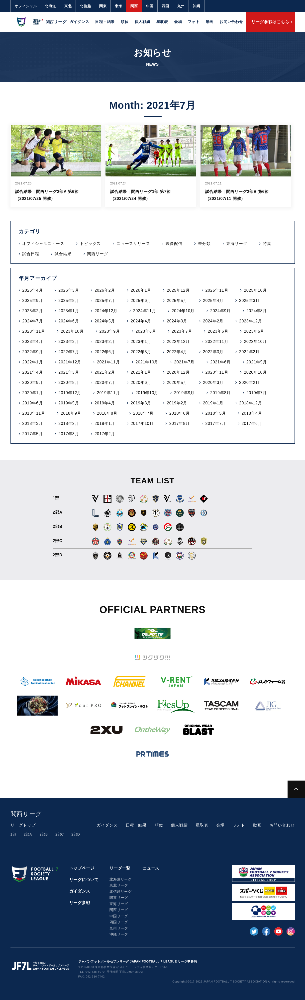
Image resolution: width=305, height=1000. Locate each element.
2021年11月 (108, 362)
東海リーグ (236, 243)
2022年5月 (141, 352)
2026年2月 (105, 290)
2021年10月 (146, 362)
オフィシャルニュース (43, 243)
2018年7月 (143, 413)
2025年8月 (68, 300)
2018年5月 (215, 413)
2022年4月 (177, 352)
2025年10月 (255, 290)
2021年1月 (141, 372)
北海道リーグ (120, 879)
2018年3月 (32, 423)
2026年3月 (68, 290)
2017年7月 (215, 423)
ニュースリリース (133, 243)
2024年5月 (105, 321)
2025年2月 (32, 311)
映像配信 (174, 243)
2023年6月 (218, 331)
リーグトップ (23, 825)
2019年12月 (69, 393)
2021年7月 (184, 362)
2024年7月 (32, 321)
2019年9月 (184, 393)
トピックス (90, 243)
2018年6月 (179, 413)
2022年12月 (178, 341)
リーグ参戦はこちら (270, 22)
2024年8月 (256, 311)
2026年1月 (141, 290)
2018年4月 (251, 413)
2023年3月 (68, 341)
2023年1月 (141, 341)
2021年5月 (256, 362)
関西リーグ (97, 254)
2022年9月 (32, 352)
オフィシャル (26, 6)
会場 (178, 21)
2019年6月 (32, 403)
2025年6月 (141, 300)
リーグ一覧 (119, 868)
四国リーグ (118, 922)
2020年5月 (177, 382)
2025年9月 (32, 300)
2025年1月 (68, 311)
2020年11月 (216, 372)
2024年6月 (68, 321)
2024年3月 (177, 321)
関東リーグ (118, 898)
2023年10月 (72, 331)
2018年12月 (250, 403)
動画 (210, 21)
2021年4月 (32, 372)
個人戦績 (142, 21)
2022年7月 (68, 352)
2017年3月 (68, 434)
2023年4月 (32, 341)
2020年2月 (249, 382)
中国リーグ (118, 916)
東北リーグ (118, 885)
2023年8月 (145, 331)
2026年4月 (32, 290)
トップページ (82, 868)
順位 (125, 21)
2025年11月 (216, 290)
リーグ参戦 (79, 903)
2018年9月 (71, 413)
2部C (59, 834)
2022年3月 (213, 352)
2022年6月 (105, 352)
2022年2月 (249, 352)
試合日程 (30, 254)
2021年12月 (69, 362)
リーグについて (84, 880)
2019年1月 (213, 403)
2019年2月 (177, 403)
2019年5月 (68, 403)
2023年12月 (250, 321)
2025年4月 (213, 300)
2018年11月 (33, 413)
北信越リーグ (120, 892)
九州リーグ (118, 928)
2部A (28, 834)
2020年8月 (68, 382)
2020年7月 (105, 382)
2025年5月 (177, 300)
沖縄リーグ (118, 934)
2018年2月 (68, 423)
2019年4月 (105, 403)
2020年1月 (32, 393)
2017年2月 (105, 434)
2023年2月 (105, 341)
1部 (13, 834)
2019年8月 (220, 393)
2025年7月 (105, 300)
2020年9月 (32, 382)
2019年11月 (108, 393)
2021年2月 (105, 372)
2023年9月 (110, 331)
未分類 (204, 243)
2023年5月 (254, 331)
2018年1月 (105, 423)
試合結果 (63, 254)
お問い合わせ (231, 21)
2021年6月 (220, 362)
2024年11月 (144, 311)
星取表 (162, 21)
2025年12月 (178, 290)
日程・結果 (105, 21)
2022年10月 (255, 341)
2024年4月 (141, 321)
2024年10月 (183, 311)
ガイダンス (79, 21)
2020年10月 (255, 372)
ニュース (151, 868)
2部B (43, 834)
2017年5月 (32, 434)
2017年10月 (142, 423)
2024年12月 (106, 311)
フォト (194, 21)
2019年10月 (146, 393)
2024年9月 (220, 311)
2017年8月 (179, 423)
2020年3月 (213, 382)
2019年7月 (256, 393)
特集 (267, 243)
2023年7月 (182, 331)
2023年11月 (33, 331)
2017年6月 (251, 423)
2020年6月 (141, 382)
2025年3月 (249, 300)
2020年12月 (178, 372)
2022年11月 (216, 341)
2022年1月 (32, 362)
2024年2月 (213, 321)
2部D (75, 834)
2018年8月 (107, 413)
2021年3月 (68, 372)
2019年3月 (141, 403)
